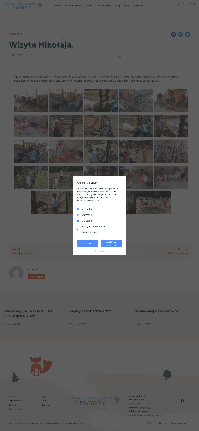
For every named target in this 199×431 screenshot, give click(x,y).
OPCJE (88, 243)
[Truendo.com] (99, 251)
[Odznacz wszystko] (122, 179)
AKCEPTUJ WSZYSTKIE (111, 243)
